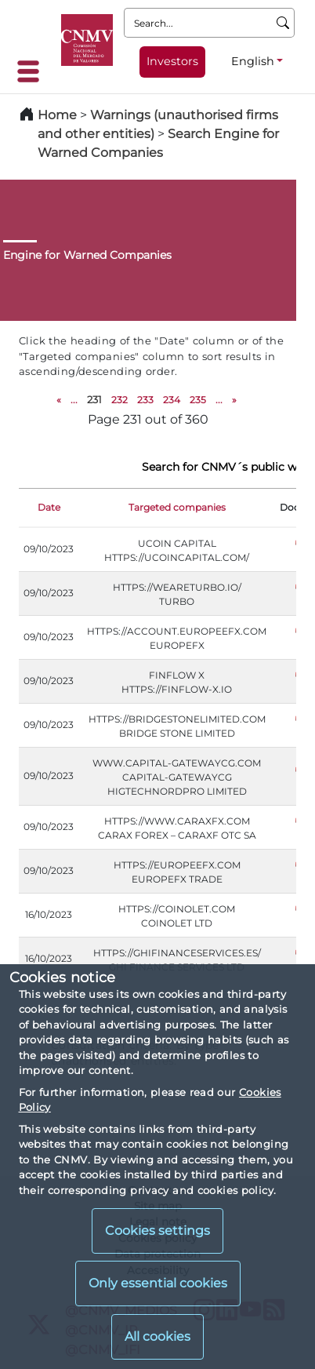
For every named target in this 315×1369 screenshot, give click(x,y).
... (74, 400)
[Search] (283, 23)
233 (145, 400)
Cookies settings (157, 1230)
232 (119, 400)
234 (171, 400)
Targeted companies (177, 507)
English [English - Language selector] (252, 61)
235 (198, 400)
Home (57, 114)
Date (49, 507)
